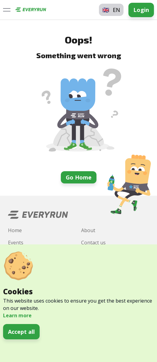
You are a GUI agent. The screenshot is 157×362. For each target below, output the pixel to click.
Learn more (17, 315)
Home (15, 230)
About (88, 230)
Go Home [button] (79, 177)
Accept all (21, 331)
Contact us (93, 242)
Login (141, 9)
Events (15, 242)
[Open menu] (6, 10)
